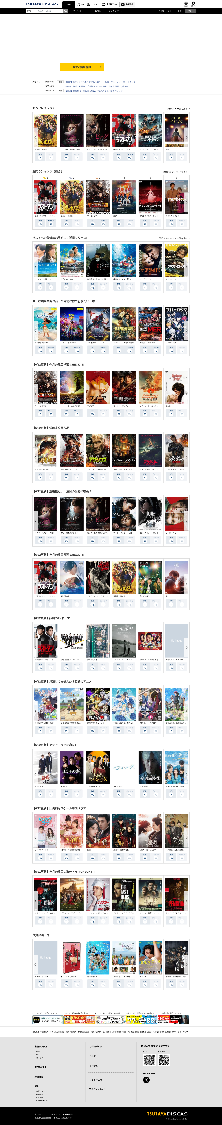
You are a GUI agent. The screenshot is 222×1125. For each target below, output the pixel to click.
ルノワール (144, 977)
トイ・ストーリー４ (68, 343)
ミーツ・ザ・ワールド (43, 977)
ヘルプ (178, 11)
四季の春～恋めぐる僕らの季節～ (178, 786)
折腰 (89, 850)
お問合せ (93, 1065)
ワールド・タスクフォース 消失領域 (180, 469)
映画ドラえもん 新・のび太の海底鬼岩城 (129, 279)
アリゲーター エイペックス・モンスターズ (157, 469)
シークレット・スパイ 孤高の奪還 (74, 469)
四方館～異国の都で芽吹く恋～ (73, 850)
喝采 (167, 150)
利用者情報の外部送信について (165, 1032)
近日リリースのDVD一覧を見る (173, 238)
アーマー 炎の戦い (42, 469)
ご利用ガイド (165, 11)
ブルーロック (171, 343)
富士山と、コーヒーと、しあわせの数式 (128, 977)
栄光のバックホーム (68, 279)
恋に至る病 (65, 596)
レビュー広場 (95, 1079)
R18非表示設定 (42, 1100)
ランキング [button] (113, 11)
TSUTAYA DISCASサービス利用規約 (63, 1032)
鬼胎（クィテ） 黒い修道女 (151, 533)
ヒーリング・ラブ (41, 850)
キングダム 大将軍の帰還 (123, 343)
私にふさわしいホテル (69, 977)
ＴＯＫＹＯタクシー (173, 216)
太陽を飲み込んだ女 (95, 786)
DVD (69, 4)
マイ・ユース (118, 786)
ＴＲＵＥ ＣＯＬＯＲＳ (122, 660)
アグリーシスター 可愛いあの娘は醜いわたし (79, 150)
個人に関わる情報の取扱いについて (116, 1032)
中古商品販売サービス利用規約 (89, 1032)
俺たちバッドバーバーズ (175, 660)
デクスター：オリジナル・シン (99, 913)
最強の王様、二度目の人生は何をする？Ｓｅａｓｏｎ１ (187, 723)
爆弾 (115, 216)
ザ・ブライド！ (145, 279)
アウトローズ (171, 279)
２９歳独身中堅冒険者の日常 (72, 723)
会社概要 (35, 1032)
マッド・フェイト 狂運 (122, 533)
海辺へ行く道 (92, 977)
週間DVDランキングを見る (175, 172)
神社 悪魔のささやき (69, 533)
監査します (39, 786)
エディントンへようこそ (149, 406)
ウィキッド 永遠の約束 (70, 406)
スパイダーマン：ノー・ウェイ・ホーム (102, 343)
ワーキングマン (93, 216)
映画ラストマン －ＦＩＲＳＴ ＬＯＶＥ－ (130, 150)
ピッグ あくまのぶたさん (97, 150)
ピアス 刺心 (171, 533)
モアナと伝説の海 (41, 343)
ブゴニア (90, 406)
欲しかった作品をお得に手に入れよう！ (78, 1013)
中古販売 (39, 1097)
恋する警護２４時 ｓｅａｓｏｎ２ (74, 660)
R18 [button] (189, 11)
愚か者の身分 (145, 596)
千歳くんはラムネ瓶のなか (123, 723)
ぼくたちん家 (92, 660)
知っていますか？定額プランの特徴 (107, 1013)
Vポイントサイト (97, 1089)
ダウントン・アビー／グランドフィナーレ (77, 913)
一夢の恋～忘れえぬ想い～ (176, 850)
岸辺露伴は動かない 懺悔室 (98, 279)
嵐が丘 (168, 406)
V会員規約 (44, 1032)
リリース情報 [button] (94, 11)
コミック (95, 4)
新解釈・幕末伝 (41, 150)
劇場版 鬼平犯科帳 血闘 (176, 977)
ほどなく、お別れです (43, 279)
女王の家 (64, 786)
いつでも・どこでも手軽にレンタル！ (45, 1013)
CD (82, 4)
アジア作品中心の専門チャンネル (169, 1013)
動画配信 (129, 4)
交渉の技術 (144, 786)
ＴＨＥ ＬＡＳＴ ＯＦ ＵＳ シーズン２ (130, 913)
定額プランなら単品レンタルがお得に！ (140, 1013)
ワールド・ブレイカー (121, 406)
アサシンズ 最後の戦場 (96, 469)
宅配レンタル (41, 1091)
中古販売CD (112, 4)
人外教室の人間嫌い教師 (44, 723)
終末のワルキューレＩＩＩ (97, 723)
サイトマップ (183, 1032)
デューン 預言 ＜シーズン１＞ (152, 913)
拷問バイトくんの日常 (148, 723)
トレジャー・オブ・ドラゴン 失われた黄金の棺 (132, 469)
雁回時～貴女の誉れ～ (121, 850)
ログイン (193, 6)
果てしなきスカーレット (149, 216)
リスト (186, 6)
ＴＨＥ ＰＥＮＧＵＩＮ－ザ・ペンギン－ (182, 913)
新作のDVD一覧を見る (177, 108)
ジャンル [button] (77, 11)
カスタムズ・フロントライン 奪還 (153, 150)
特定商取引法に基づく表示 (141, 1032)
